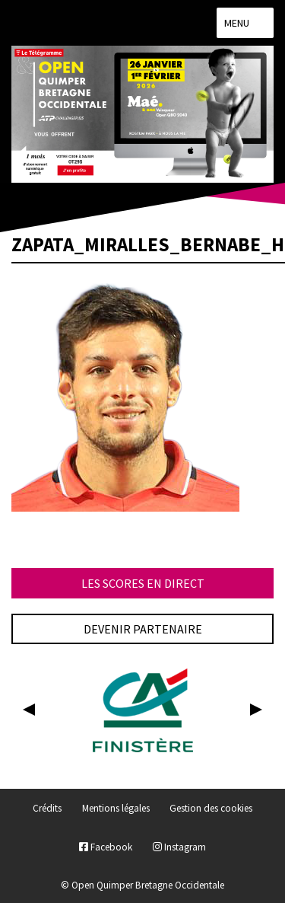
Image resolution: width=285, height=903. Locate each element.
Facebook (105, 847)
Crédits (47, 808)
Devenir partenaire (143, 629)
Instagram (179, 847)
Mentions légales (116, 808)
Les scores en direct (142, 583)
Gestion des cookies (210, 808)
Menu (245, 23)
